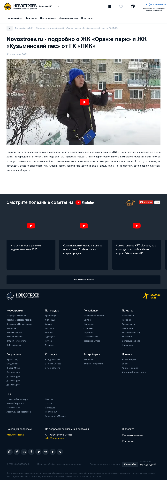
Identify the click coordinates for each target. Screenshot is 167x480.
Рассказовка (128, 322)
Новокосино (128, 326)
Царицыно (89, 322)
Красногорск (51, 314)
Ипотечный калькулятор (134, 370)
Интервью (50, 406)
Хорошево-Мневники (94, 314)
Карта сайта (130, 462)
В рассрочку (12, 358)
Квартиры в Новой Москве (19, 318)
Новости (49, 397)
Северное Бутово (92, 339)
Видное (49, 331)
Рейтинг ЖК (51, 410)
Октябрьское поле (131, 339)
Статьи (48, 402)
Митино (87, 318)
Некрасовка (128, 314)
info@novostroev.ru (15, 433)
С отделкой (12, 362)
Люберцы (50, 318)
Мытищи (49, 326)
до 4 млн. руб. (13, 379)
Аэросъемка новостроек (19, 410)
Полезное (87, 16)
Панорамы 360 (14, 406)
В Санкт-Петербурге (16, 339)
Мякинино (127, 335)
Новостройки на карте (17, 397)
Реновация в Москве (55, 414)
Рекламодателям (132, 433)
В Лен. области (14, 343)
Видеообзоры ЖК (15, 401)
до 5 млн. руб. (13, 383)
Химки (48, 322)
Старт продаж (13, 370)
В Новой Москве (15, 335)
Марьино (88, 331)
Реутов (48, 339)
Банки (125, 362)
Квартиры (31, 16)
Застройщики (48, 16)
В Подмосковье (14, 331)
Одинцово (50, 335)
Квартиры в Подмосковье (19, 322)
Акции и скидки (68, 16)
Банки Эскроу (129, 358)
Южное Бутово (91, 335)
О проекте (128, 427)
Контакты (128, 439)
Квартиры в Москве (16, 314)
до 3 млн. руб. (13, 375)
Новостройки (14, 16)
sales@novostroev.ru (54, 436)
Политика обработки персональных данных (59, 462)
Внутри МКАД (13, 366)
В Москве (11, 326)
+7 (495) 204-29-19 (98, 4)
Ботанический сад (131, 331)
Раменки (126, 318)
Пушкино (49, 343)
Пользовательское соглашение (105, 462)
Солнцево (88, 326)
